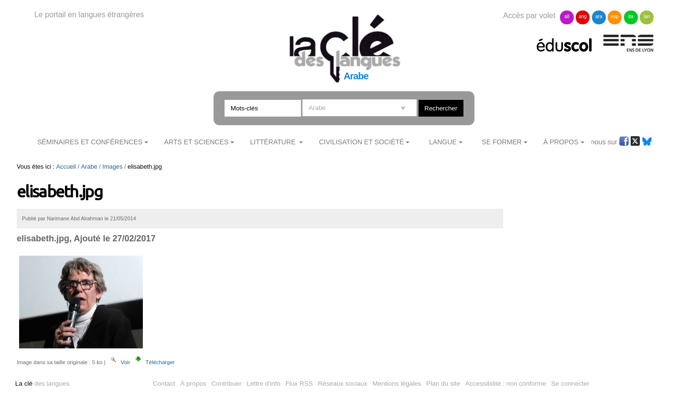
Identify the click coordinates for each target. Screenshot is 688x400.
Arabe (89, 166)
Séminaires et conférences (89, 142)
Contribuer (226, 383)
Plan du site (443, 383)
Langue (443, 142)
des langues (42, 383)
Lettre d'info (263, 383)
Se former (502, 142)
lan (647, 16)
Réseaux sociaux (342, 383)
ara (598, 16)
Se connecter (570, 383)
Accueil (66, 166)
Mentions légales (397, 383)
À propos (193, 383)
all (566, 16)
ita (631, 16)
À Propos (561, 142)
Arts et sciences (196, 142)
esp (615, 16)
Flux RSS (298, 383)
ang (583, 16)
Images (112, 166)
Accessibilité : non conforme (505, 383)
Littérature (273, 142)
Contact (164, 383)
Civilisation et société (361, 142)
